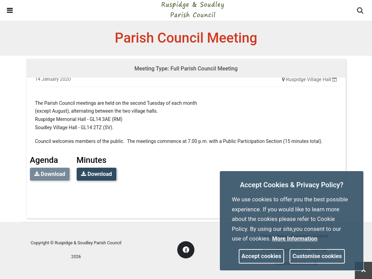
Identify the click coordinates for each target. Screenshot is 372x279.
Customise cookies (317, 256)
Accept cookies (261, 256)
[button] (360, 11)
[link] (192, 10)
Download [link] (96, 174)
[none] (334, 79)
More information (294, 238)
